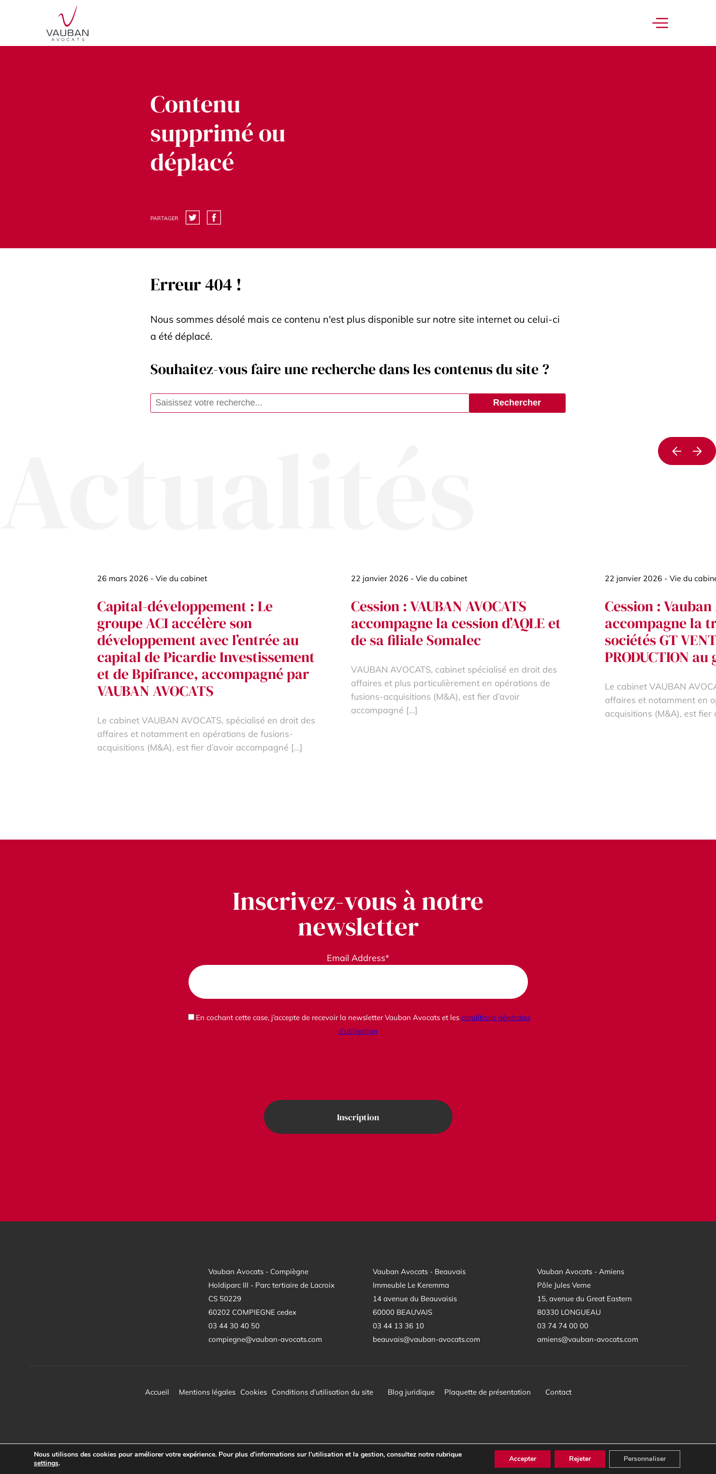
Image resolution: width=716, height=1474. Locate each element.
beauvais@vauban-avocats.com (426, 1339)
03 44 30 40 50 (234, 1325)
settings (46, 1463)
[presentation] (358, 1069)
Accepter (522, 1458)
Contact (558, 1392)
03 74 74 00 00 (562, 1325)
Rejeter (580, 1458)
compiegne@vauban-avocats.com (265, 1339)
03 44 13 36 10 (398, 1325)
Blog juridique (411, 1392)
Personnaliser (645, 1458)
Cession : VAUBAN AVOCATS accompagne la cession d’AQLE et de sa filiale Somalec (456, 623)
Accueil (157, 1392)
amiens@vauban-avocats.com (587, 1339)
